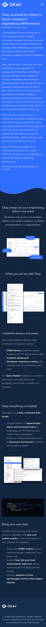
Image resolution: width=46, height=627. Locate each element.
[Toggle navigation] (41, 4)
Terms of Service (27, 622)
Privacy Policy (12, 622)
